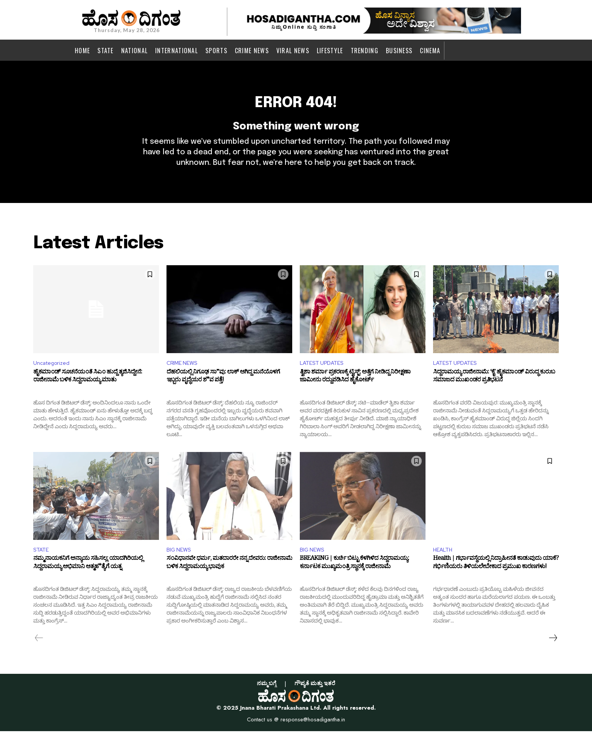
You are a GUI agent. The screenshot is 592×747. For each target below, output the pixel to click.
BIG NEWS (180, 565)
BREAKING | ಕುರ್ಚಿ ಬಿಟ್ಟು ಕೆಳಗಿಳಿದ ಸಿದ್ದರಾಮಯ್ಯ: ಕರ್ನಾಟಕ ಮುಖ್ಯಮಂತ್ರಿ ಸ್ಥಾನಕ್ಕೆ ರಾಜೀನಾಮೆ (354, 580)
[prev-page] (39, 653)
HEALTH (444, 565)
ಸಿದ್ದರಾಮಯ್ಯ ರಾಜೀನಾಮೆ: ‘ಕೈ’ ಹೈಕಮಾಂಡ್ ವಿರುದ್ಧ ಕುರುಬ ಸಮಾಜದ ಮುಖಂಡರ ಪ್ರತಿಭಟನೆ (494, 392)
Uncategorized (54, 377)
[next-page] (553, 653)
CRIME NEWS (184, 377)
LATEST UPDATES (325, 377)
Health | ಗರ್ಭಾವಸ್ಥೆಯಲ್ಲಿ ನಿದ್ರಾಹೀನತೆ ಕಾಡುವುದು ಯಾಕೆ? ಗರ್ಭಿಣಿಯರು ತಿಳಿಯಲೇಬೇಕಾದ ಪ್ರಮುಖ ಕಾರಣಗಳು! (495, 580)
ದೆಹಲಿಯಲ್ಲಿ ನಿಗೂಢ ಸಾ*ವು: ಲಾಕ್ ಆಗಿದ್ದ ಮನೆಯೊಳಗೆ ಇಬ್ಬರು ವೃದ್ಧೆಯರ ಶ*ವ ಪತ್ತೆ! (223, 392)
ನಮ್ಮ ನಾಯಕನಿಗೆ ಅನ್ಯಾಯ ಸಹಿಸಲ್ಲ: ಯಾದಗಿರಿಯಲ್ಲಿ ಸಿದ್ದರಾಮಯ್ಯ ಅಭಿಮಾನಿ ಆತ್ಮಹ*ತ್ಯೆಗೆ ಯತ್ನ (88, 580)
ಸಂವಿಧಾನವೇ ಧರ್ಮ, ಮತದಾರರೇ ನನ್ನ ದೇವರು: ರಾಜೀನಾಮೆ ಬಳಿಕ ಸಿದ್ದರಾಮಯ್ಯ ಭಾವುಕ (229, 580)
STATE (42, 565)
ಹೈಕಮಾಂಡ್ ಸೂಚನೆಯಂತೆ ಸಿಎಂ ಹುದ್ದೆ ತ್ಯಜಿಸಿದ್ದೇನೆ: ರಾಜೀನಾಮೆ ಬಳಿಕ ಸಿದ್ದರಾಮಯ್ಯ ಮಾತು (87, 392)
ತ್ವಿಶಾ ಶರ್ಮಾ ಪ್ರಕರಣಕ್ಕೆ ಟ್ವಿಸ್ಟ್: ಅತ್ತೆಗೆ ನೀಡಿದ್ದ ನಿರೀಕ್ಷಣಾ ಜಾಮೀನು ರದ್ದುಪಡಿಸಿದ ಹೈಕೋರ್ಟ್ (355, 392)
